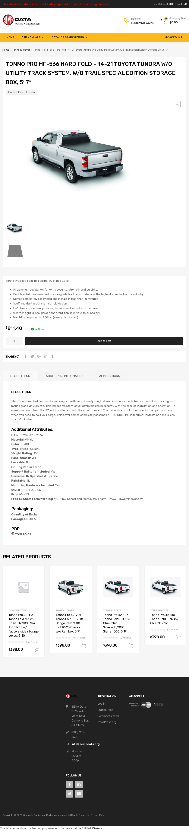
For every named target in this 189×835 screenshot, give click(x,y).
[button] (177, 104)
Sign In (170, 4)
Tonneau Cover (21, 49)
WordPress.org (106, 722)
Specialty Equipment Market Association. (45, 815)
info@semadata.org (85, 744)
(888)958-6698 (140, 23)
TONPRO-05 (21, 534)
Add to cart (104, 341)
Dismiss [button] (97, 828)
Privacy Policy (98, 815)
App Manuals (33, 37)
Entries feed (105, 710)
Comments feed (108, 716)
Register (181, 4)
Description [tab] (20, 376)
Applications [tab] (109, 376)
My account (173, 37)
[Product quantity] (14, 341)
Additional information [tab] (64, 376)
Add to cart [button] (36, 649)
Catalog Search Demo (70, 37)
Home (10, 37)
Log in (101, 703)
